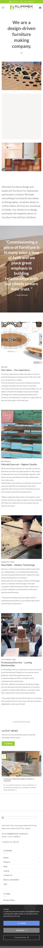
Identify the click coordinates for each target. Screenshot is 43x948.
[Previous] (2, 774)
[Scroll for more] (21, 53)
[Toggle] (39, 857)
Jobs (5, 884)
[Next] (41, 774)
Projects (6, 862)
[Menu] (3, 7)
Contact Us (7, 875)
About (5, 857)
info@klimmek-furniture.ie (17, 833)
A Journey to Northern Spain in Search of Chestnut (19, 780)
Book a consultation (11, 879)
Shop (5, 866)
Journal (6, 871)
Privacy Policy (9, 900)
